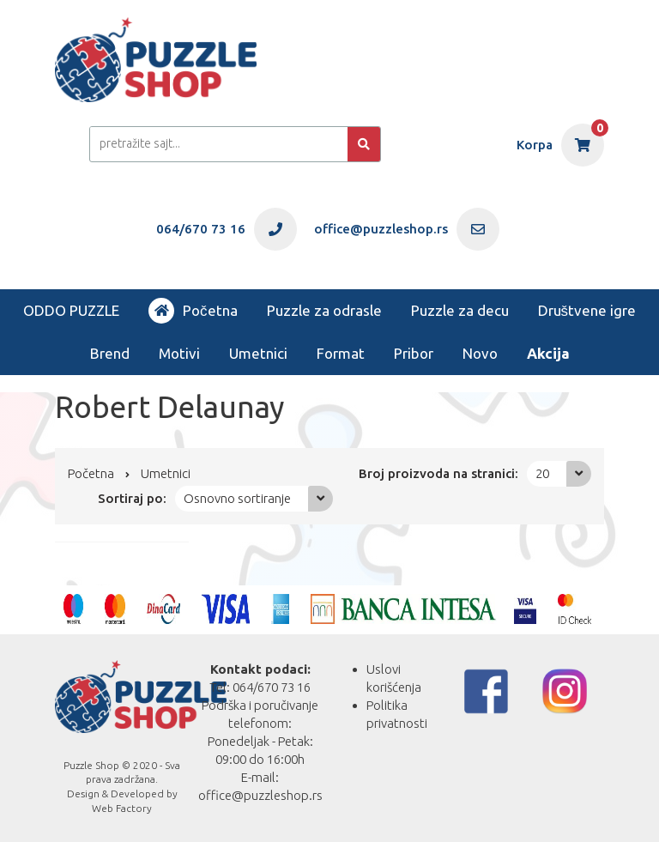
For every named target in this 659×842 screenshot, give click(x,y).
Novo (480, 353)
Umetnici (258, 353)
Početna (193, 311)
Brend (110, 353)
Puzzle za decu (460, 310)
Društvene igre (587, 310)
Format (341, 353)
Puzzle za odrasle (324, 310)
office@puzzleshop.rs (260, 795)
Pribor (413, 353)
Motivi (179, 353)
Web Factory (122, 808)
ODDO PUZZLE (71, 310)
